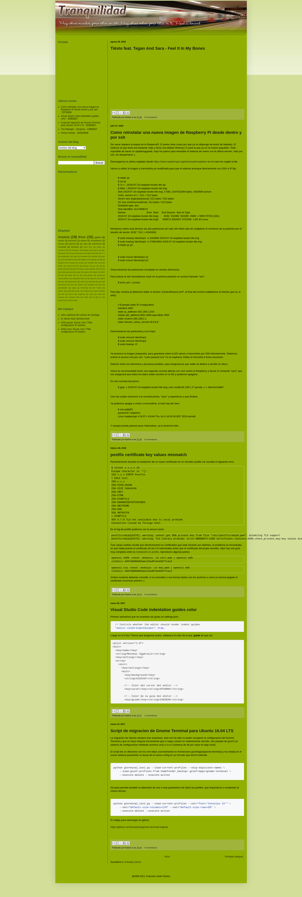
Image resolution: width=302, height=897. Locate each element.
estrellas (91, 263)
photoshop (62, 285)
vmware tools (73, 297)
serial (69, 291)
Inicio (167, 863)
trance (70, 294)
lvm (77, 275)
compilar (94, 256)
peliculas (91, 282)
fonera (69, 266)
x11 (100, 297)
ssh (62, 294)
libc (62, 275)
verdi (100, 294)
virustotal (62, 247)
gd (101, 266)
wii (94, 297)
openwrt (93, 278)
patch (83, 282)
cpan (103, 256)
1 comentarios (150, 722)
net (85, 278)
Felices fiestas (68, 133)
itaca (60, 272)
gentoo (61, 269)
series (77, 291)
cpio (62, 260)
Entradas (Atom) (133, 868)
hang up (82, 269)
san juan (84, 244)
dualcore (61, 263)
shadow (86, 291)
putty (74, 288)
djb (101, 260)
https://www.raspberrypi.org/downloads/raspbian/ (180, 161)
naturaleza (76, 278)
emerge (71, 263)
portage (91, 285)
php (72, 285)
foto (77, 266)
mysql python (63, 278)
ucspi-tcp (81, 294)
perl (100, 282)
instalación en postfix (147, 551)
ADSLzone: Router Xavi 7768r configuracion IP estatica (76, 330)
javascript (69, 272)
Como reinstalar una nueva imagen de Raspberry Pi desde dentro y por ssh (80, 108)
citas (75, 256)
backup (80, 253)
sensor (61, 291)
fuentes (86, 266)
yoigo (60, 300)
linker (70, 275)
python (97, 237)
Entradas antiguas (234, 863)
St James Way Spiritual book (75, 318)
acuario (95, 250)
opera (102, 278)
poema (80, 285)
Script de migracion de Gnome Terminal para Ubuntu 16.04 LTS (172, 737)
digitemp (84, 260)
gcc (94, 266)
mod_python (88, 275)
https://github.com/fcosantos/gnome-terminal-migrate (139, 833)
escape (81, 263)
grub (74, 269)
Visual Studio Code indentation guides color (154, 609)
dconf (169, 751)
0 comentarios (150, 117)
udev (91, 294)
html (100, 269)
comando (84, 256)
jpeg (78, 272)
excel (100, 263)
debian (84, 240)
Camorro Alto (63, 250)
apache (64, 253)
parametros (72, 282)
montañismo (96, 240)
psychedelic (63, 288)
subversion (97, 244)
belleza (89, 253)
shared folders (99, 291)
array (72, 253)
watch (86, 297)
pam (63, 282)
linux (82, 237)
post (100, 285)
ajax (103, 250)
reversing (84, 288)
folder (60, 266)
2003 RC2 (88, 247)
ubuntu (61, 240)
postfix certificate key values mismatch (149, 454)
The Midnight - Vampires (73, 129)
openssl (72, 244)
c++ (103, 253)
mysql (99, 275)
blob (97, 253)
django (93, 260)
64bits (99, 247)
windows (75, 247)
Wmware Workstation (80, 250)
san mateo (96, 288)
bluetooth (72, 240)
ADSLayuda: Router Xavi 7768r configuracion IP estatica (76, 324)
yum (67, 300)
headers (92, 269)
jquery (86, 272)
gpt (68, 269)
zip (73, 300)
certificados (65, 256)
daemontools (72, 260)
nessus (61, 244)
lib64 (103, 272)
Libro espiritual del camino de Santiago (80, 315)
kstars (95, 272)
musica (64, 237)
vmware (61, 297)
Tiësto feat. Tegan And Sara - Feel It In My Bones (158, 48)
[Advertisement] (81, 69)
